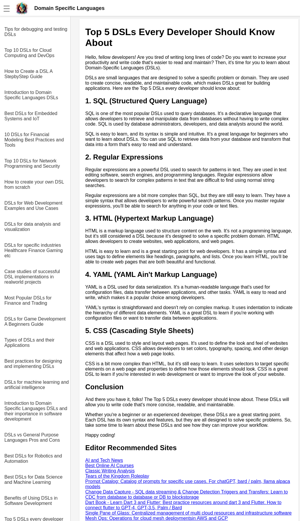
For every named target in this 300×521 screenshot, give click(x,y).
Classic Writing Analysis (110, 470)
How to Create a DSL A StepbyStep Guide (28, 74)
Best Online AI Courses (109, 465)
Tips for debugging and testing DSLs (35, 32)
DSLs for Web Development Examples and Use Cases (33, 205)
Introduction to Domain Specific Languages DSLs (31, 95)
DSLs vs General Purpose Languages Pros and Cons (32, 437)
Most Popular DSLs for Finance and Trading (28, 300)
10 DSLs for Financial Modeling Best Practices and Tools (34, 140)
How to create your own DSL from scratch (34, 184)
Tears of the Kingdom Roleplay (117, 476)
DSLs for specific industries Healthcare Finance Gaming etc (33, 250)
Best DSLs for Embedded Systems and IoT (30, 116)
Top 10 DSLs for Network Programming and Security (32, 163)
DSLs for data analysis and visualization (32, 227)
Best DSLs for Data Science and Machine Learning (33, 479)
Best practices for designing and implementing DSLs (33, 364)
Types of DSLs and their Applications (29, 342)
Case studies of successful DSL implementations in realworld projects (32, 277)
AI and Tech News (104, 460)
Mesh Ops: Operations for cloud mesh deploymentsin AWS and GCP (156, 518)
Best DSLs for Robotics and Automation (33, 458)
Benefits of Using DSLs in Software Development (30, 501)
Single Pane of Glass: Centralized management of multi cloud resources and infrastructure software (188, 512)
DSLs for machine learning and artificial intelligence (36, 385)
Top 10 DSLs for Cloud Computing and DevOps (29, 53)
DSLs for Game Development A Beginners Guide (35, 321)
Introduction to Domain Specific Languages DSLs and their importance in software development (35, 411)
